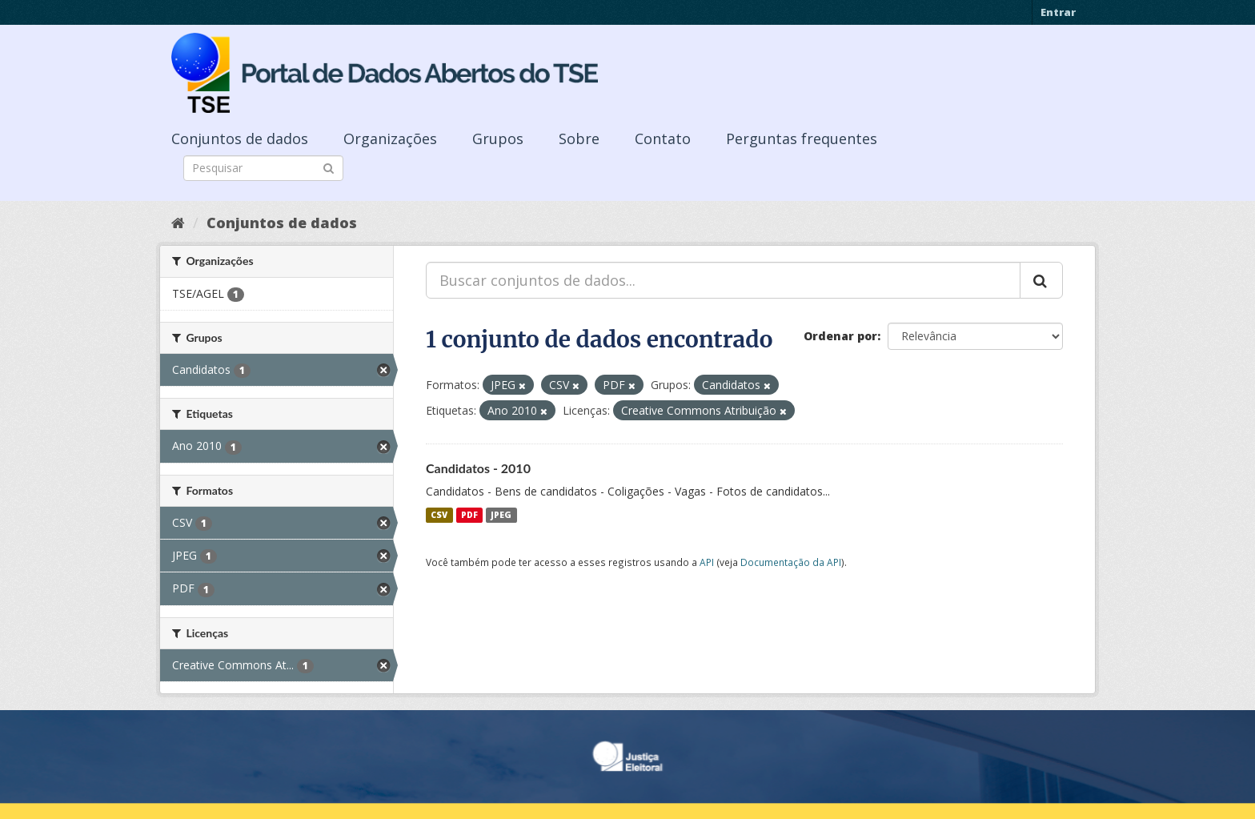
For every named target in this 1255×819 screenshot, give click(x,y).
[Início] (178, 222)
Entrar (1058, 12)
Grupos (497, 138)
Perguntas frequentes (801, 138)
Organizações (390, 138)
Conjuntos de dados (239, 138)
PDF (469, 514)
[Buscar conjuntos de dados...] (723, 280)
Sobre (579, 138)
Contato (663, 138)
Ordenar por (840, 335)
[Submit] (328, 167)
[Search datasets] (263, 168)
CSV (439, 514)
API (707, 562)
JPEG (501, 514)
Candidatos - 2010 (478, 468)
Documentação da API (790, 562)
